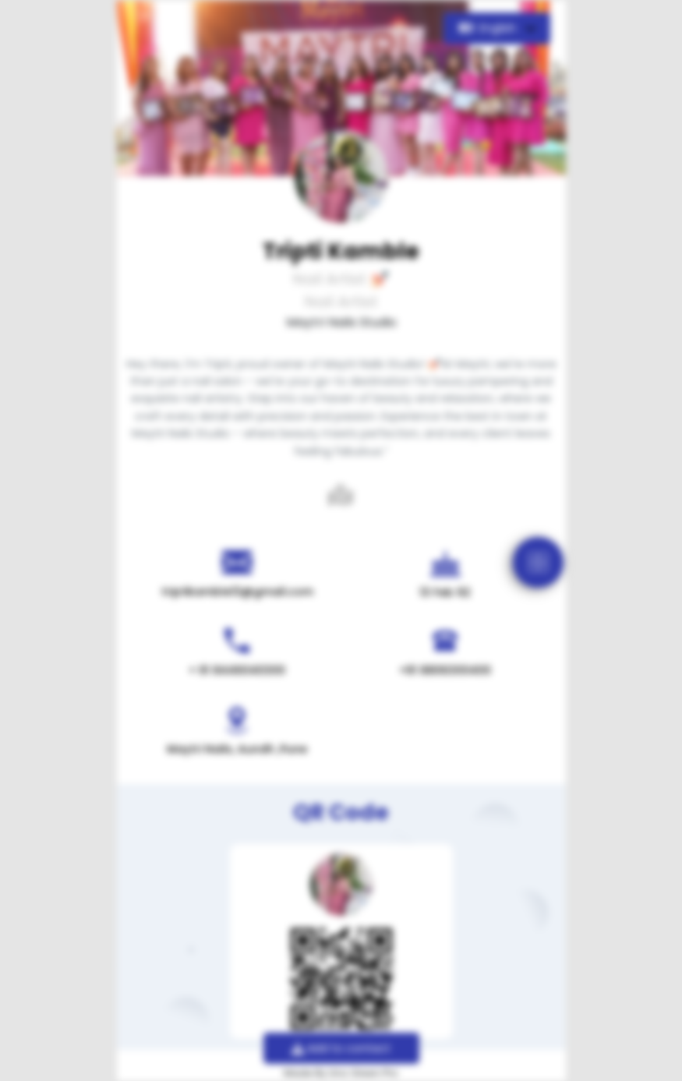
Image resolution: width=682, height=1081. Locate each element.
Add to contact (341, 1048)
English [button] (489, 28)
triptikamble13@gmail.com (237, 591)
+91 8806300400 (445, 670)
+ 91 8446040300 (237, 670)
